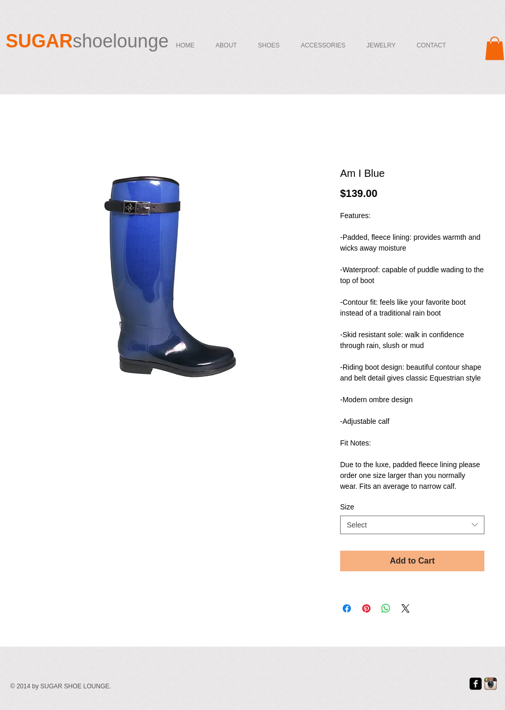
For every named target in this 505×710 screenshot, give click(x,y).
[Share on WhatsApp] (386, 608)
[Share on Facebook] (347, 608)
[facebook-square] (475, 684)
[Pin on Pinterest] (366, 608)
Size (347, 507)
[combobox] (412, 525)
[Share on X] (405, 608)
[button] (494, 48)
